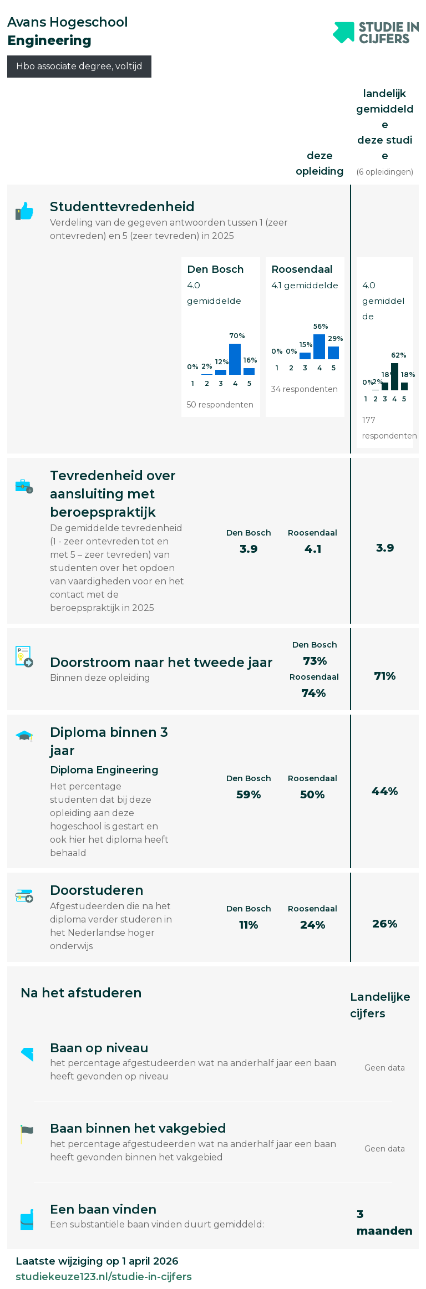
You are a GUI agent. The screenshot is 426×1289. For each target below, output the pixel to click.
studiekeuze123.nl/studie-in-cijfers (104, 1277)
